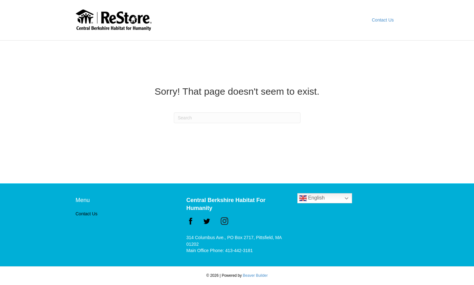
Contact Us (383, 19)
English (312, 198)
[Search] (237, 117)
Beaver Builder (255, 275)
